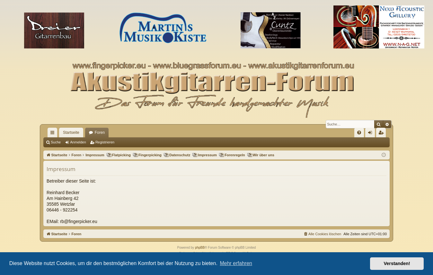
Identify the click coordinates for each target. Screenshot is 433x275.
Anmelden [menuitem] (371, 133)
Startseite (71, 132)
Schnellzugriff (53, 133)
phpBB (200, 247)
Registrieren (104, 142)
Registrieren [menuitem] (382, 133)
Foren (100, 132)
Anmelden (78, 142)
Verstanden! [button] (397, 263)
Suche (56, 142)
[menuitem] (359, 132)
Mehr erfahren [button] (236, 263)
